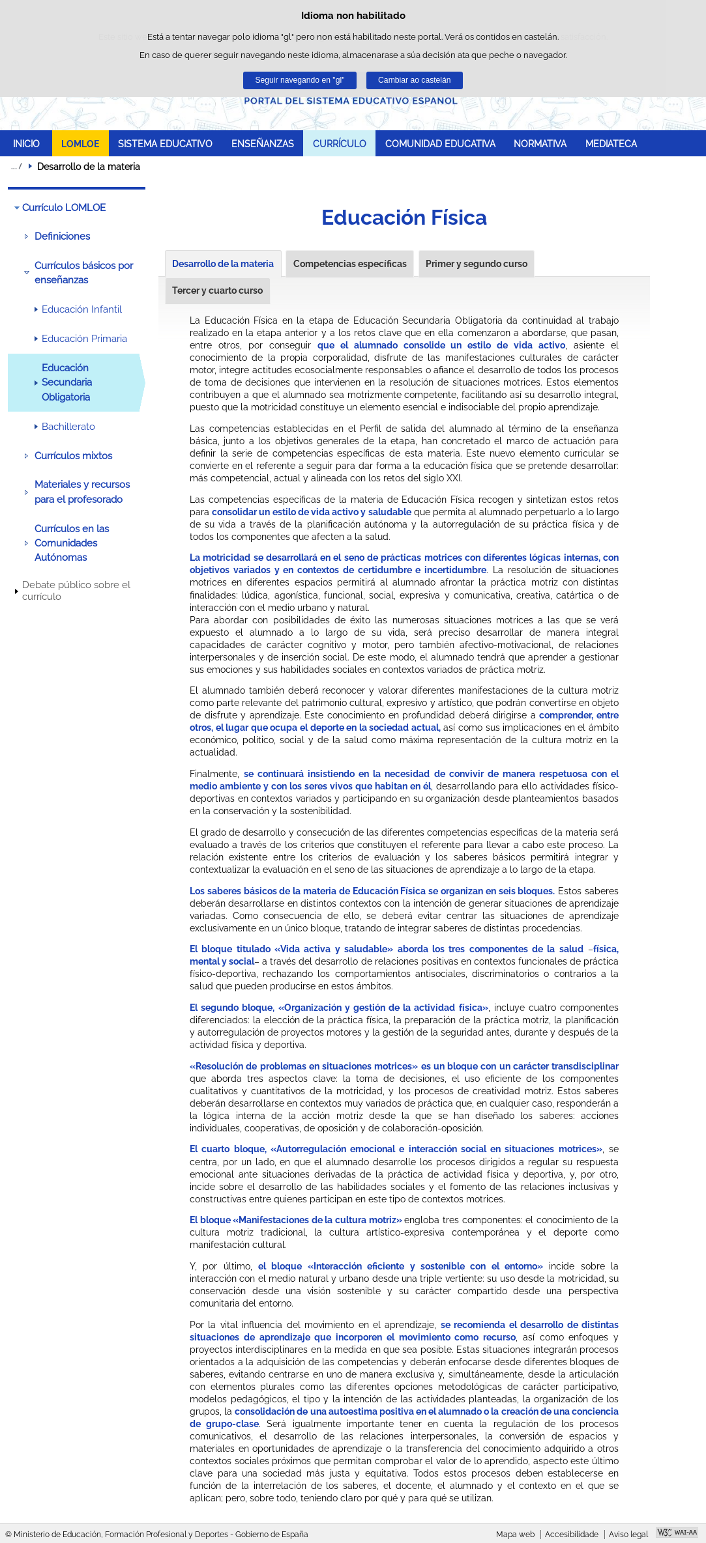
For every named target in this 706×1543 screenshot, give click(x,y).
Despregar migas (16, 166)
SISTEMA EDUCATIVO (165, 143)
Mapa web (515, 1534)
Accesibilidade (571, 1534)
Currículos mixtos (73, 456)
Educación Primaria (84, 339)
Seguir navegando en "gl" (299, 80)
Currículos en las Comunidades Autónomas (72, 543)
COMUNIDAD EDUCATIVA (440, 143)
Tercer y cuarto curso (217, 290)
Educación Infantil (82, 309)
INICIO (26, 143)
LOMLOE (80, 143)
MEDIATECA (611, 143)
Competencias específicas (350, 264)
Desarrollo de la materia (223, 264)
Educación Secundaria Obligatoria (67, 382)
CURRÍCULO (339, 143)
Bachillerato (68, 426)
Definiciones (62, 236)
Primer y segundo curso (476, 264)
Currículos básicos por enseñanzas (84, 273)
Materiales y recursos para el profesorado (82, 492)
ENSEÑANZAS (262, 143)
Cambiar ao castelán (414, 80)
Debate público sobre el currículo (76, 590)
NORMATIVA (540, 143)
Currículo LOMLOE (64, 208)
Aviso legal (628, 1534)
